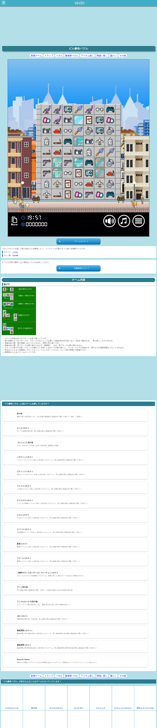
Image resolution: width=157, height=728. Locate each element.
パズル (59, 55)
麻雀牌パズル (71, 55)
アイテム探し (87, 55)
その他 (122, 55)
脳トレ (113, 55)
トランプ (48, 55)
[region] (78, 26)
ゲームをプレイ (81, 241)
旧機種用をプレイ (81, 268)
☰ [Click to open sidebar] (3, 2)
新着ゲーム (36, 55)
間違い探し (102, 55)
